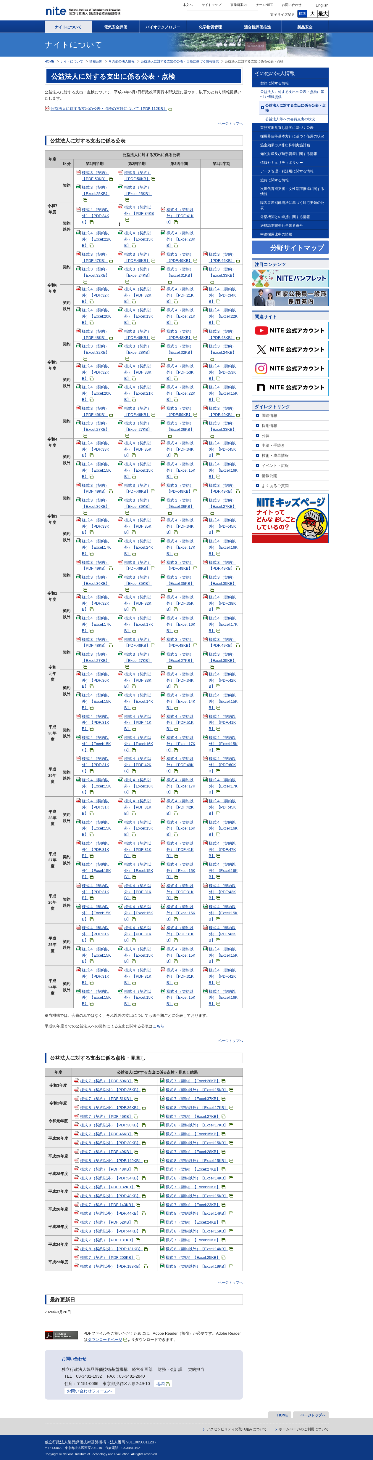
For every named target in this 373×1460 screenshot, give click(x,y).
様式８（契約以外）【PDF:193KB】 (114, 1266)
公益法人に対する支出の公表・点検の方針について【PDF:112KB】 (111, 108)
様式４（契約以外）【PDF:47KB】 (222, 849)
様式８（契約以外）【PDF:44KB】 (113, 1213)
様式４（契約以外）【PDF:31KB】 (95, 722)
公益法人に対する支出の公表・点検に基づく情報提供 (292, 94)
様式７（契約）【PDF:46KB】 (109, 1116)
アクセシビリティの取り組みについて (236, 1429)
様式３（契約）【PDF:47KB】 (97, 257)
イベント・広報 (275, 465)
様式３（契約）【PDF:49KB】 (182, 257)
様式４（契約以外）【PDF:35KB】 (137, 449)
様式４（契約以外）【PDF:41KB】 (180, 215)
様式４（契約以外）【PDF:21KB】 (180, 295)
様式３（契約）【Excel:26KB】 (180, 429)
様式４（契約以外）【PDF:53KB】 (180, 372)
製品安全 (305, 27)
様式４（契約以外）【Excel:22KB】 (96, 239)
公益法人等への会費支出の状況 (290, 119)
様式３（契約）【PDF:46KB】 (224, 257)
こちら (158, 1026)
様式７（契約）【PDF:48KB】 (109, 1169)
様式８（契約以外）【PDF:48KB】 (113, 1196)
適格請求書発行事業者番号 (281, 225)
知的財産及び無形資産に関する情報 (288, 154)
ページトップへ (230, 123)
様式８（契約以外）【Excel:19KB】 (199, 1266)
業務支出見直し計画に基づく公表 (287, 127)
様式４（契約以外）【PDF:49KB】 (180, 764)
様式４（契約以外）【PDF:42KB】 (222, 680)
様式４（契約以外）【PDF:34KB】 (95, 215)
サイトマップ (211, 5)
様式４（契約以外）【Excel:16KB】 (223, 470)
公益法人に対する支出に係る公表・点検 (295, 108)
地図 (163, 1383)
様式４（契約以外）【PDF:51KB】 (180, 722)
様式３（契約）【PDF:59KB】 (182, 411)
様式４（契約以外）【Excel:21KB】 (181, 316)
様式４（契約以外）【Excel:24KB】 (138, 547)
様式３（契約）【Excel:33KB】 (222, 275)
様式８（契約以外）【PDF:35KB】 (113, 1090)
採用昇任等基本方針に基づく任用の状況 (292, 136)
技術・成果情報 (275, 455)
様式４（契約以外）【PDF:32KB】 (95, 295)
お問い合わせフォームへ (89, 1391)
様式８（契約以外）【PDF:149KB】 (114, 1160)
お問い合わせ (291, 5)
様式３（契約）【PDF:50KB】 (97, 175)
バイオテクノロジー (163, 27)
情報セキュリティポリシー (281, 162)
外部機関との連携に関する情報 (285, 217)
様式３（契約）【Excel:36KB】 (95, 506)
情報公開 (269, 475)
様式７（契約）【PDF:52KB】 (109, 1222)
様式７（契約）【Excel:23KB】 (195, 1187)
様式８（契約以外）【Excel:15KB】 (199, 1090)
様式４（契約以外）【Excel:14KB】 (138, 701)
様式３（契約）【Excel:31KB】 (180, 275)
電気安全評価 (115, 27)
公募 (265, 435)
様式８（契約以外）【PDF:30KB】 (113, 1125)
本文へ (188, 5)
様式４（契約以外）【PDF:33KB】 (137, 372)
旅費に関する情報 (274, 180)
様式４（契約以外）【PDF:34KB (139, 213)
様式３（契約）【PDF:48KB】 (139, 257)
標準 (302, 14)
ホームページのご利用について (304, 1429)
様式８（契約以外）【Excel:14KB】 (199, 1178)
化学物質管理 (210, 27)
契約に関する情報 (274, 83)
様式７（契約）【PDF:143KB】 (110, 1205)
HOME (49, 61)
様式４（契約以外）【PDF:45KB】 (222, 449)
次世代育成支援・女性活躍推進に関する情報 (292, 191)
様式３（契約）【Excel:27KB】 (95, 429)
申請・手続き (273, 445)
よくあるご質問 (275, 486)
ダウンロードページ (107, 1339)
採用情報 (269, 425)
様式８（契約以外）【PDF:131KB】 (114, 1249)
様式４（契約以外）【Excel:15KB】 (138, 239)
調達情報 (269, 415)
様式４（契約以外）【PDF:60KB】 (222, 764)
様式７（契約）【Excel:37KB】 (195, 1098)
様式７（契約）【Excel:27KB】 (195, 1116)
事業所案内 (238, 5)
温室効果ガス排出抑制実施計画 (285, 145)
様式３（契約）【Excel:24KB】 (138, 275)
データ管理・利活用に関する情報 (287, 171)
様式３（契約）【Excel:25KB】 (95, 193)
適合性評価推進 (257, 27)
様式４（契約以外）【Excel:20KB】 (96, 316)
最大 (323, 13)
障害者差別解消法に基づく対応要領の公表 (292, 205)
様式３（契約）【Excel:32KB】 (95, 275)
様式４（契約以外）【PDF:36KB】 (95, 680)
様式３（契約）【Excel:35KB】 (138, 583)
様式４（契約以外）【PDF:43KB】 (222, 891)
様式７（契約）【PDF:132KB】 (110, 1187)
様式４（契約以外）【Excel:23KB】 (181, 239)
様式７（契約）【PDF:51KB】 (109, 1098)
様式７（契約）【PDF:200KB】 (110, 1257)
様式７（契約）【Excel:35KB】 (195, 1134)
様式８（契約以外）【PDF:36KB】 (113, 1107)
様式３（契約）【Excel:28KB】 (138, 352)
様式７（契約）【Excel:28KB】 (195, 1081)
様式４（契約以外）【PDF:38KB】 (222, 603)
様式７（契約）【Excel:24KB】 (195, 1222)
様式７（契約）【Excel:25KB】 (195, 1257)
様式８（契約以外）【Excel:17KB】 (199, 1107)
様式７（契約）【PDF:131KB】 (110, 1240)
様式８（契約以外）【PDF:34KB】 (113, 1178)
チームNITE (264, 5)
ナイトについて (68, 27)
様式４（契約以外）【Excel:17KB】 (96, 547)
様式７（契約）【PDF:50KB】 (109, 1081)
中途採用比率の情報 (276, 234)
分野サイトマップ (297, 248)
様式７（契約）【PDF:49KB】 (109, 1152)
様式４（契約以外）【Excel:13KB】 (138, 316)
